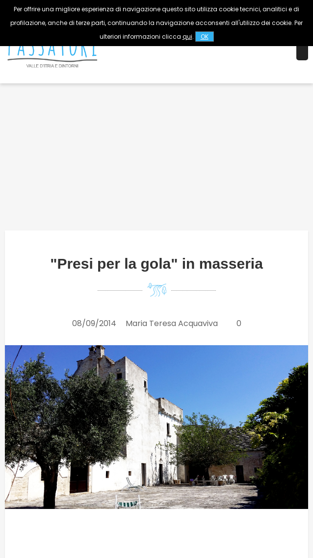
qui (187, 36)
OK (205, 36)
